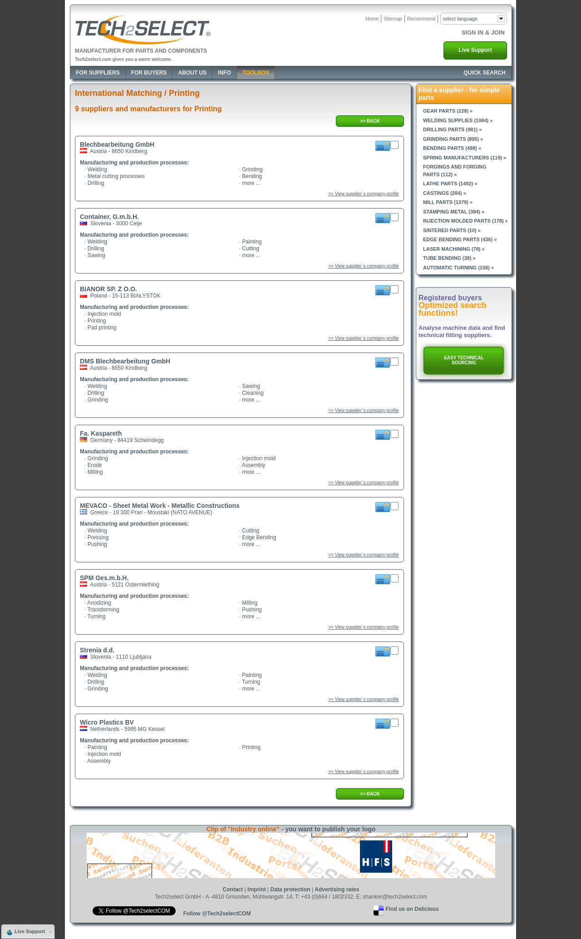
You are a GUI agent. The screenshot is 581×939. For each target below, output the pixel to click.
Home (372, 18)
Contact (233, 889)
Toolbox (255, 73)
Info (224, 73)
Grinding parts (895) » (453, 139)
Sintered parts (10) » (452, 230)
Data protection (290, 889)
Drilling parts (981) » (452, 129)
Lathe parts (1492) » (450, 183)
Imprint (256, 889)
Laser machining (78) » (454, 249)
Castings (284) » (444, 193)
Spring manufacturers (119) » (464, 157)
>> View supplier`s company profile (363, 193)
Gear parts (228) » (448, 111)
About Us (192, 73)
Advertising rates (337, 889)
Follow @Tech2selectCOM (217, 913)
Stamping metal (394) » (453, 211)
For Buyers (149, 73)
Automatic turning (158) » (458, 267)
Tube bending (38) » (449, 258)
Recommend (421, 18)
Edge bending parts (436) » (460, 239)
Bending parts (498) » (452, 148)
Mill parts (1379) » (448, 202)
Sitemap (393, 18)
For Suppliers (98, 73)
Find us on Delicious (411, 909)
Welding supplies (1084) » (457, 120)
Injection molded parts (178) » (465, 221)
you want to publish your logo (330, 829)
